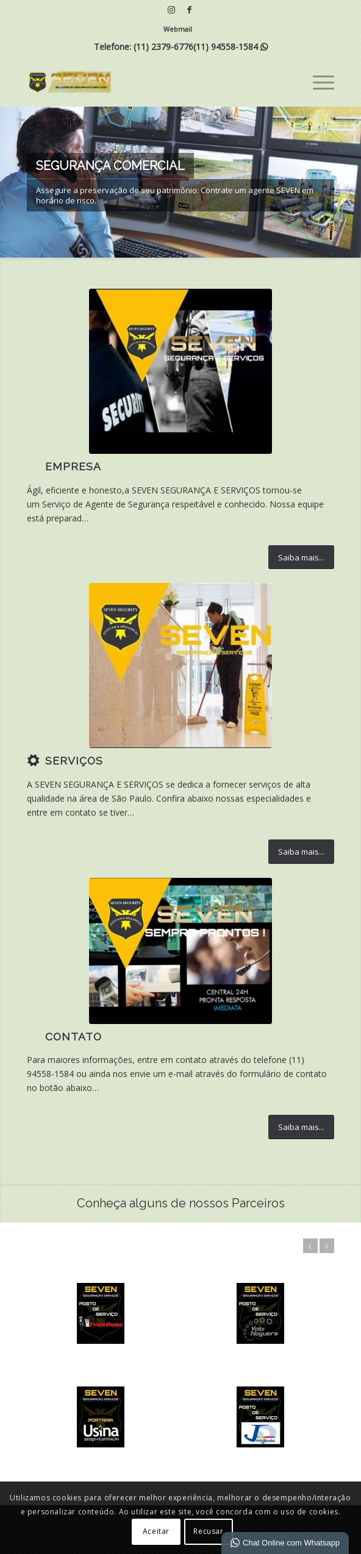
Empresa (73, 467)
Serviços (74, 761)
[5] (180, 371)
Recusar (208, 1531)
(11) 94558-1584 (225, 46)
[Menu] (317, 81)
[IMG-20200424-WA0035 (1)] (180, 951)
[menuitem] (177, 29)
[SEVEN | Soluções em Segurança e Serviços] (150, 81)
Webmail (177, 29)
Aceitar (156, 1531)
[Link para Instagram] (171, 10)
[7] (180, 665)
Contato (73, 1037)
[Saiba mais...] (301, 557)
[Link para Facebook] (189, 10)
